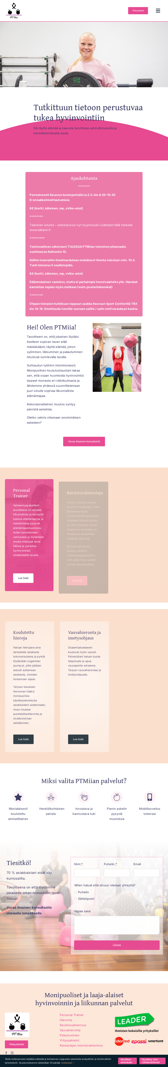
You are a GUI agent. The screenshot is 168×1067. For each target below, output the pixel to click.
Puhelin (108, 864)
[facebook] (6, 1053)
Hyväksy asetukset (126, 1061)
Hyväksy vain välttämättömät (151, 1061)
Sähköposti (84, 898)
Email (135, 864)
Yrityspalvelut (69, 1040)
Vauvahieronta (70, 1030)
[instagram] (12, 1053)
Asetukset (67, 1062)
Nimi (76, 864)
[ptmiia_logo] (14, 3)
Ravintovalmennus (73, 1025)
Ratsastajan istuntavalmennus (81, 1045)
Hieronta (66, 1020)
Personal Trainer (72, 1015)
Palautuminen (69, 1035)
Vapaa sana (80, 911)
